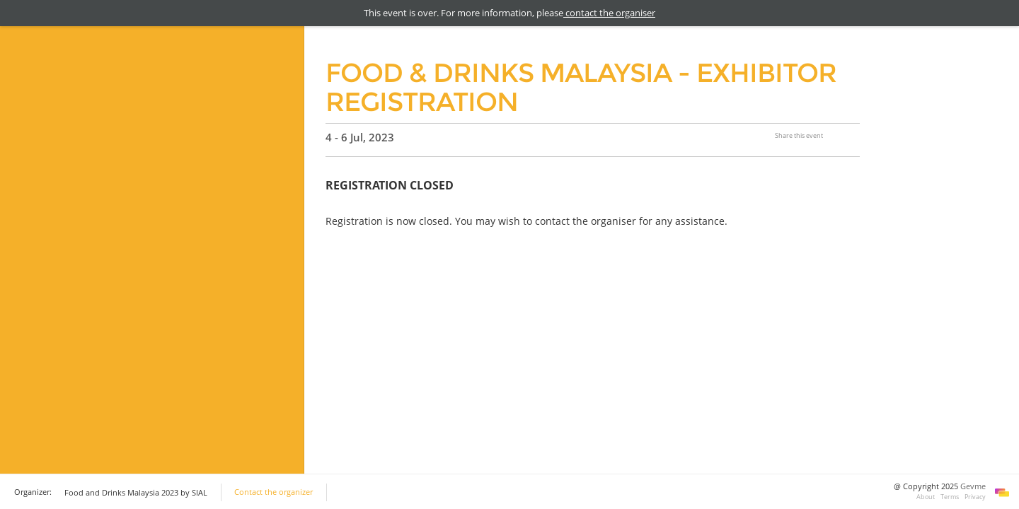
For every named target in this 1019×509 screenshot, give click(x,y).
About (925, 496)
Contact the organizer (273, 492)
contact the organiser (609, 12)
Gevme (973, 486)
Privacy (975, 496)
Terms (949, 496)
